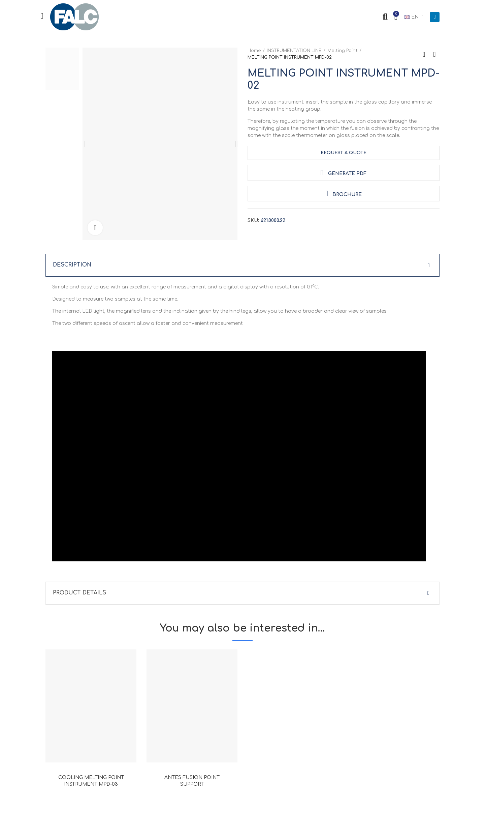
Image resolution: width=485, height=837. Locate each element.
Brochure (343, 193)
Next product (434, 54)
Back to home (426, 54)
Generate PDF (343, 172)
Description (72, 265)
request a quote (343, 152)
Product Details (79, 593)
